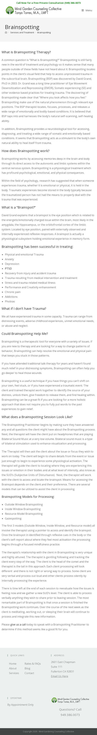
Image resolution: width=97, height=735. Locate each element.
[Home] (6, 32)
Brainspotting (44, 32)
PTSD (8, 268)
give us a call (18, 624)
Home (12, 663)
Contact (29, 673)
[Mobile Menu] (87, 10)
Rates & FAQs (33, 663)
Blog (27, 668)
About (13, 668)
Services (14, 673)
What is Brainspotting (19, 52)
